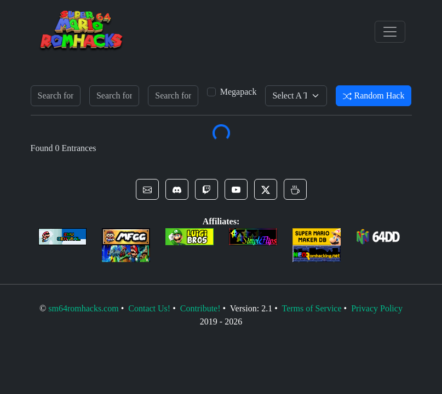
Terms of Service (311, 308)
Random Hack (373, 96)
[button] (147, 189)
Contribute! (200, 308)
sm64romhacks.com (83, 308)
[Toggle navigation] (390, 32)
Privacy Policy (377, 308)
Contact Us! (149, 308)
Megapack (238, 91)
